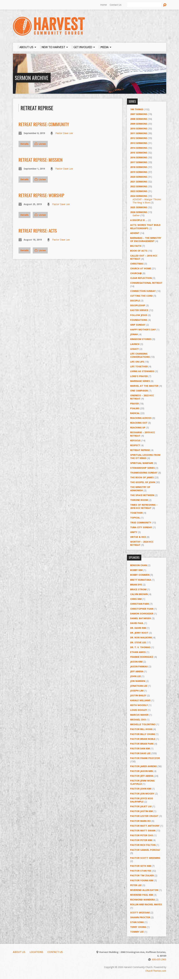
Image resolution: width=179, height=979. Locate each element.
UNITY (133, 532)
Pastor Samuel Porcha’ (145, 849)
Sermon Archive (31, 77)
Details (24, 143)
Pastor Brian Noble (142, 738)
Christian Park (139, 603)
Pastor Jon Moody (142, 793)
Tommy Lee (137, 931)
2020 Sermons (138, 176)
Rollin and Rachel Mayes (146, 904)
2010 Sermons (138, 128)
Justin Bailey (138, 695)
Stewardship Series (142, 467)
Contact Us (116, 4)
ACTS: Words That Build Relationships (145, 226)
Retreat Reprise (140, 450)
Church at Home (140, 268)
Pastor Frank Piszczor (145, 758)
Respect (135, 445)
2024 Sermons (138, 195)
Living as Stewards (142, 371)
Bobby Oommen (139, 574)
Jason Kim (136, 661)
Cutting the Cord (141, 295)
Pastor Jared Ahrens (143, 766)
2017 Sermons (138, 162)
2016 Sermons (138, 157)
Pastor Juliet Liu (141, 806)
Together (136, 512)
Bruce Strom (138, 589)
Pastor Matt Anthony (145, 825)
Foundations (138, 319)
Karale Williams (140, 700)
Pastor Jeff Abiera (141, 775)
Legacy (134, 348)
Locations (36, 952)
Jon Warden (137, 681)
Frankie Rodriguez (141, 656)
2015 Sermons (138, 152)
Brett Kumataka (140, 579)
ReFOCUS (135, 440)
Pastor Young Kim (141, 880)
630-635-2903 (159, 959)
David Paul (137, 623)
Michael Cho (138, 719)
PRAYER (134, 403)
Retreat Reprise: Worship (41, 195)
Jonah (134, 334)
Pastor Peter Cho (141, 835)
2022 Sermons (138, 186)
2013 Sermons (138, 143)
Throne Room (139, 499)
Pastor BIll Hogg (141, 729)
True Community (140, 522)
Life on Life (137, 361)
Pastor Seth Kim (140, 865)
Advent (134, 233)
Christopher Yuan (141, 608)
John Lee (135, 676)
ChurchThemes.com (155, 970)
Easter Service (139, 310)
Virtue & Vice (138, 536)
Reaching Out (138, 422)
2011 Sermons (138, 133)
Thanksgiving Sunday (143, 472)
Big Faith (135, 245)
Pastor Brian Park (142, 743)
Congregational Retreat (146, 282)
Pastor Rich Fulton (143, 844)
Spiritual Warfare (141, 463)
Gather (136, 215)
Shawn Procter (140, 917)
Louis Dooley (138, 709)
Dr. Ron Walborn (141, 637)
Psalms (134, 408)
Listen (40, 143)
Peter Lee (136, 885)
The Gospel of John (142, 482)
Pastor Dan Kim (140, 748)
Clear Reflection (141, 278)
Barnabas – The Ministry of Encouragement (145, 239)
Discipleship (137, 305)
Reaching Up (137, 427)
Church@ (136, 273)
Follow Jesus (138, 315)
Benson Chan (138, 565)
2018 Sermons (138, 167)
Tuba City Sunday (141, 527)
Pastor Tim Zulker (142, 875)
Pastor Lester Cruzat (144, 815)
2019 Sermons (138, 172)
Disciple (135, 300)
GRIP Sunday (137, 324)
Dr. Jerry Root (139, 632)
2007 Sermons (138, 114)
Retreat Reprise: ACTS (38, 230)
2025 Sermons (138, 207)
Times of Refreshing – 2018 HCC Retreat (143, 506)
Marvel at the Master (144, 385)
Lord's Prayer (139, 376)
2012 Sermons (138, 138)
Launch (135, 344)
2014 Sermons (138, 147)
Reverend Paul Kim (141, 894)
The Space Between (142, 495)
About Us (19, 952)
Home (103, 4)
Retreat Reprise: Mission (41, 159)
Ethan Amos (138, 652)
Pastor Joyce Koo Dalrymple (141, 800)
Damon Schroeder (141, 613)
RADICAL (135, 413)
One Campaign (139, 390)
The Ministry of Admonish (140, 489)
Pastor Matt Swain (142, 830)
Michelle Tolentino (143, 724)
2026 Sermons (138, 212)
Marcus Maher (139, 714)
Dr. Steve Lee (138, 642)
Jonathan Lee (138, 685)
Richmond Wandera (142, 899)
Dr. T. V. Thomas (140, 647)
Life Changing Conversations (140, 355)
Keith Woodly (139, 705)
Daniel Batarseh (140, 618)
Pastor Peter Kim (141, 840)
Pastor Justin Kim (141, 811)
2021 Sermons (138, 181)
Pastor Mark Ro (140, 820)
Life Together (139, 366)
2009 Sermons (138, 123)
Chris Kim (136, 598)
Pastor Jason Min (141, 771)
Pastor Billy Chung (142, 734)
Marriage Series (140, 381)
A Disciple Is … (138, 220)
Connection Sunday (143, 290)
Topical (135, 517)
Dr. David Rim (138, 627)
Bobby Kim (136, 570)
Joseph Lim (136, 690)
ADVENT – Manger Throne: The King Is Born (147, 201)
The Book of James (142, 477)
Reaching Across (141, 417)
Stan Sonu (137, 922)
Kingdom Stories (141, 339)
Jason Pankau (139, 666)
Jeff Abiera (136, 671)
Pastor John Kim (140, 788)
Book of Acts (138, 250)
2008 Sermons (138, 118)
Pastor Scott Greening (145, 857)
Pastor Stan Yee (140, 870)
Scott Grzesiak (140, 912)
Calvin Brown (139, 594)
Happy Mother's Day (143, 329)
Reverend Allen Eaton (144, 890)
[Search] (144, 4)
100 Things (136, 109)
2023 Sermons (138, 191)
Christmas (137, 263)
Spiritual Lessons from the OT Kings (145, 456)
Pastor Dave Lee (64, 133)
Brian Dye (136, 584)
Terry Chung (138, 926)
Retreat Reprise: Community (44, 124)
